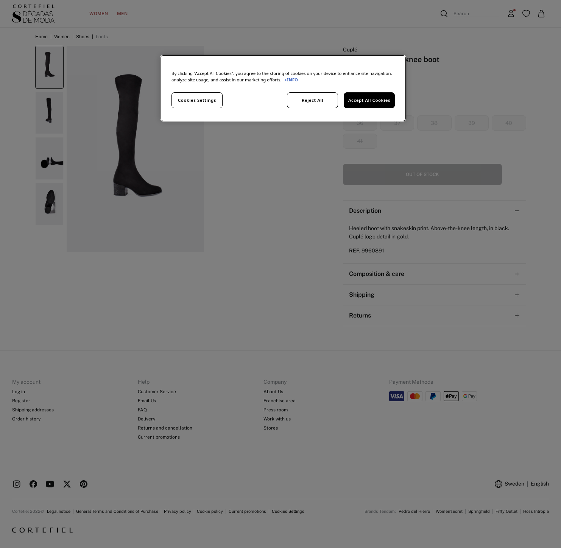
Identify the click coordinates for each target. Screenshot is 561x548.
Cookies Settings (197, 100)
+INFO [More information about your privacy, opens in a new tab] (291, 80)
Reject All (312, 100)
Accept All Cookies (369, 100)
